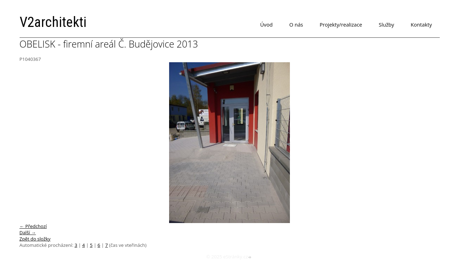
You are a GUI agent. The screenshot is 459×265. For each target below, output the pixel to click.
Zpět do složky (35, 239)
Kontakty (421, 24)
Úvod (266, 24)
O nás (296, 24)
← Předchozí (33, 226)
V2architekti (53, 22)
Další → (28, 232)
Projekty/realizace (341, 24)
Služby (386, 24)
